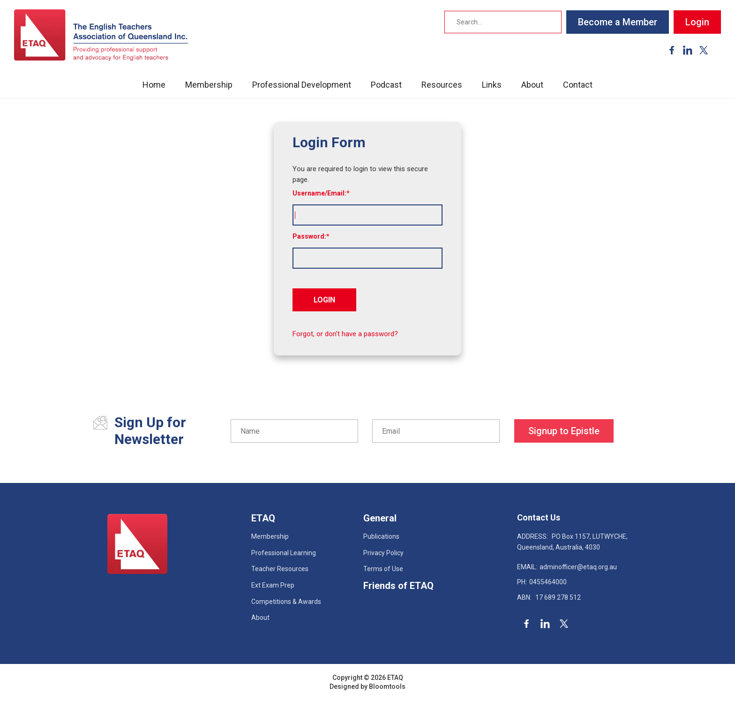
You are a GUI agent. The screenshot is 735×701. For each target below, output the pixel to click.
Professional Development (301, 85)
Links (492, 85)
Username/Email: (319, 193)
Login (697, 22)
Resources (441, 85)
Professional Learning (283, 553)
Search (551, 22)
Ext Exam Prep (272, 585)
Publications (381, 536)
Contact (577, 85)
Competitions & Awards (286, 601)
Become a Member (617, 22)
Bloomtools (387, 686)
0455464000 (542, 582)
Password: (309, 236)
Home (153, 85)
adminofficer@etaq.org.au (567, 567)
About (532, 85)
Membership (208, 85)
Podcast (386, 85)
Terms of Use (383, 569)
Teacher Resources (279, 569)
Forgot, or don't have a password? (345, 334)
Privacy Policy (383, 553)
